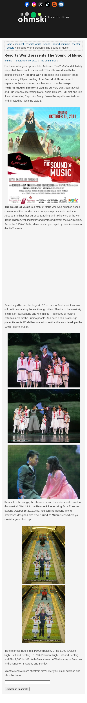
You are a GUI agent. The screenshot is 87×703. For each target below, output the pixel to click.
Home (9, 44)
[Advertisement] (44, 29)
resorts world (33, 44)
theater (76, 44)
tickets (10, 47)
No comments (48, 60)
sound (46, 44)
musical (19, 44)
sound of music (61, 44)
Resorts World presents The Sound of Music (43, 55)
